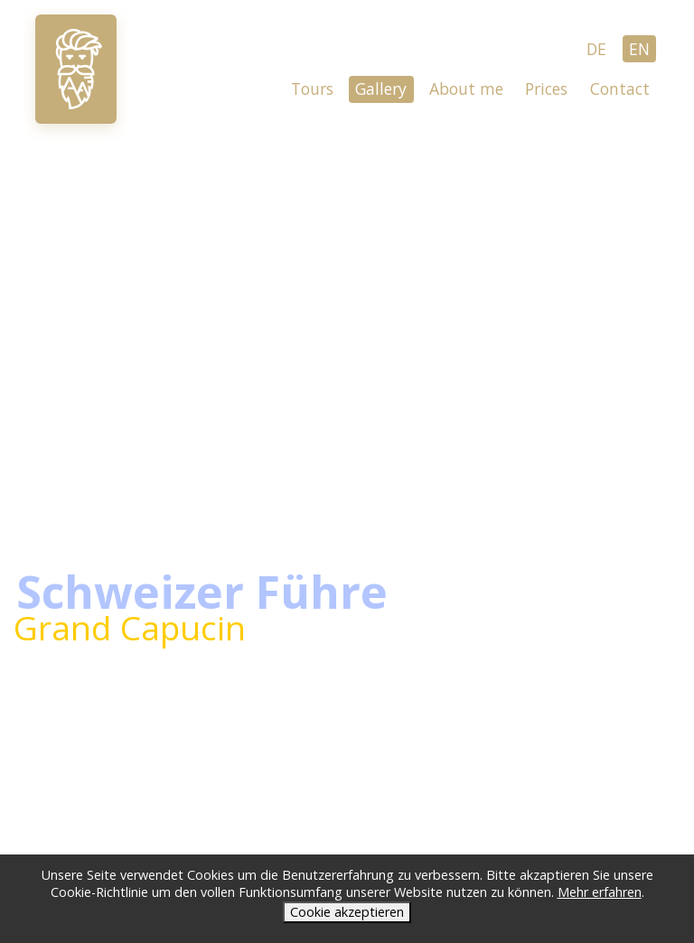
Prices (546, 88)
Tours (312, 88)
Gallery (381, 88)
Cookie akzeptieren (347, 911)
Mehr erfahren (600, 892)
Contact (620, 88)
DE (596, 49)
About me (466, 88)
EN (639, 49)
